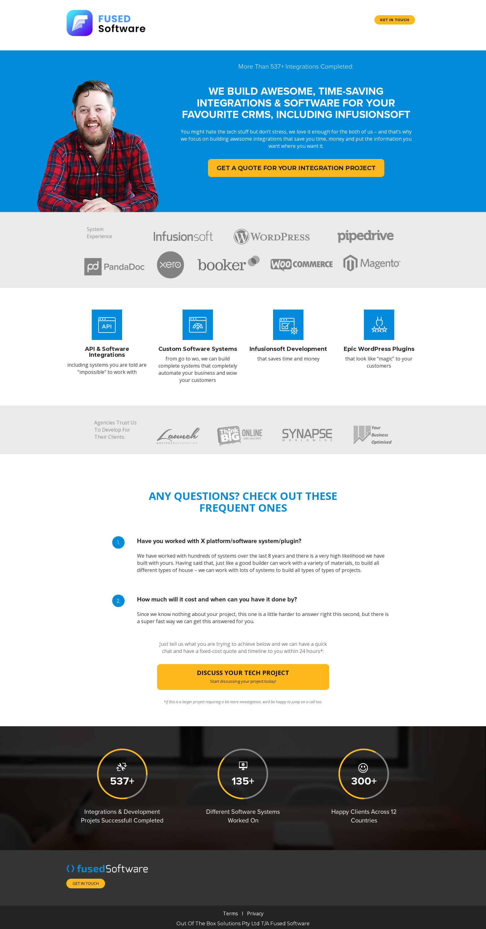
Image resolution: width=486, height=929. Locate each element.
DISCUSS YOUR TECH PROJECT (243, 676)
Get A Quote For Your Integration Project (296, 168)
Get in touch (394, 20)
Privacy (254, 913)
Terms (230, 913)
